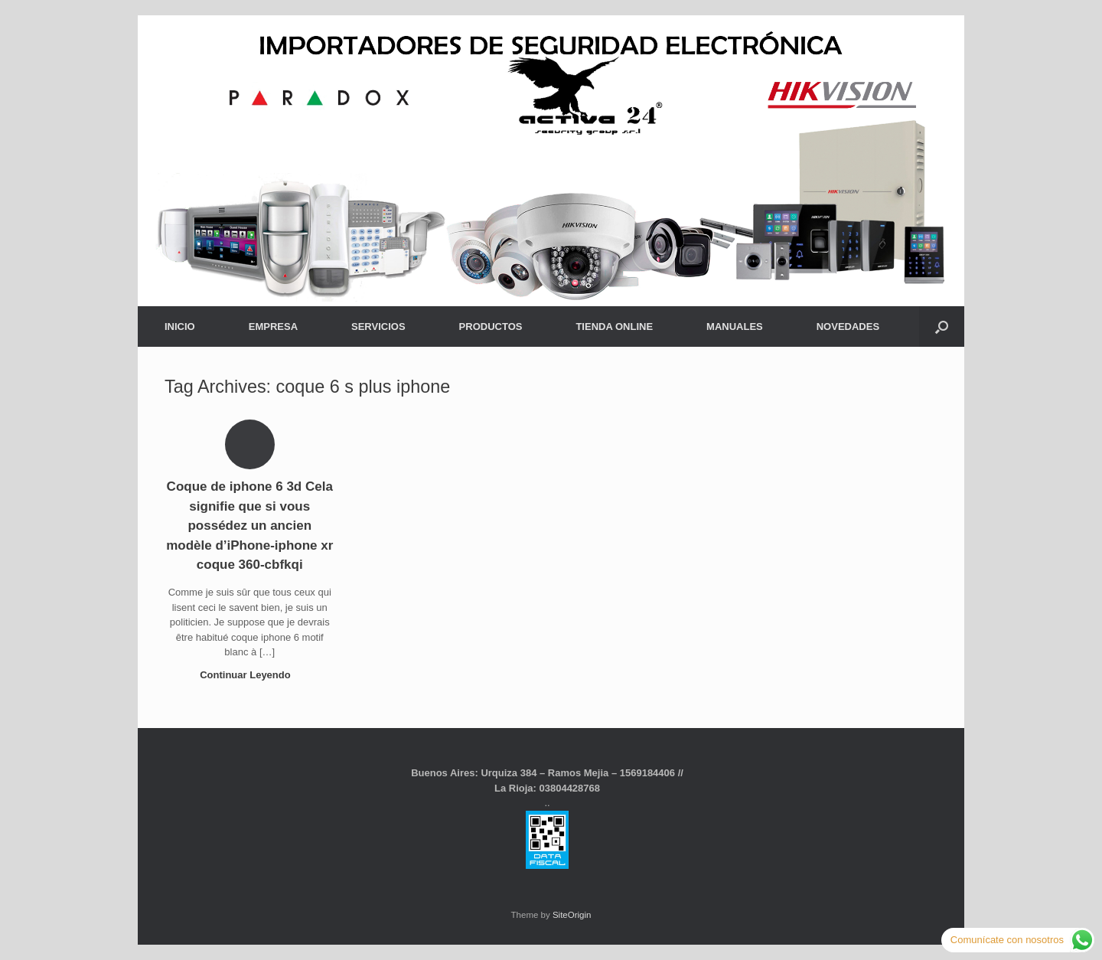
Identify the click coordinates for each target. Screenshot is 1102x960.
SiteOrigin (572, 914)
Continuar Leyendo (249, 675)
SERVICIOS (378, 326)
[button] (941, 326)
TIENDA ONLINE (614, 326)
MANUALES (734, 326)
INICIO (180, 326)
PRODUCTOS (491, 326)
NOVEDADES (848, 326)
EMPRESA (273, 326)
